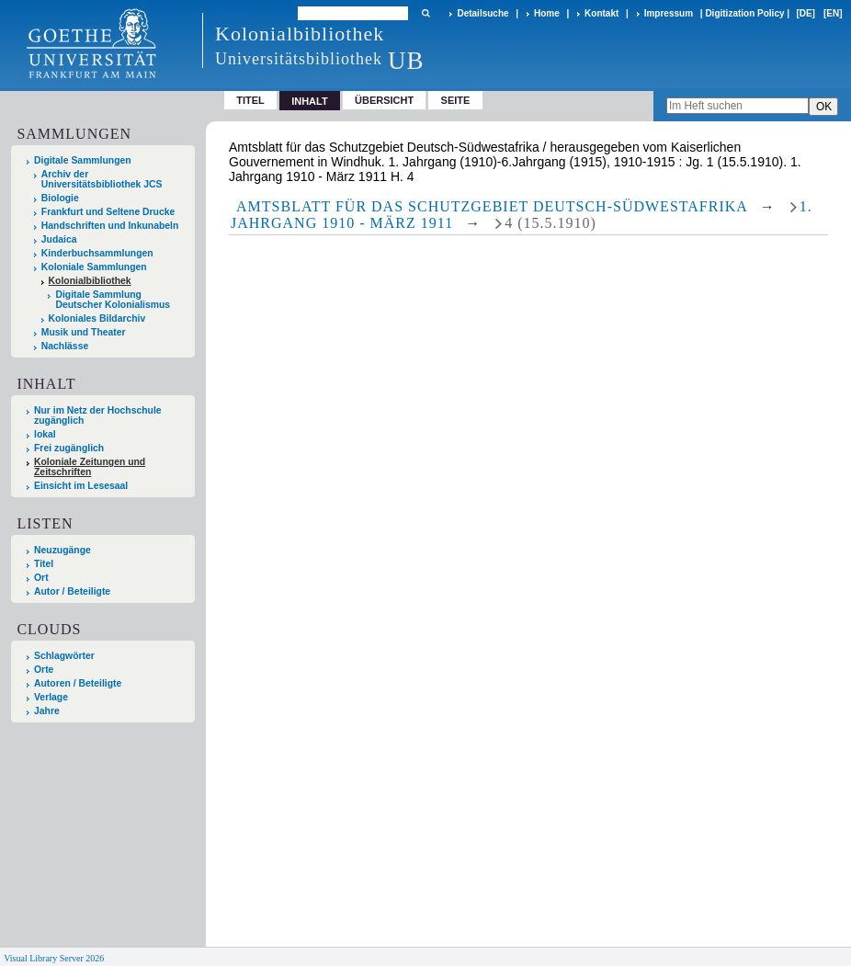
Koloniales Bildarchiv (97, 318)
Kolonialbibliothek (90, 281)
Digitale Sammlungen (82, 160)
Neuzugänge (62, 550)
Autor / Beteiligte (72, 591)
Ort (41, 578)
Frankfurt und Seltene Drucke (108, 212)
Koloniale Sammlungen (94, 267)
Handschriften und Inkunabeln (110, 226)
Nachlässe (64, 346)
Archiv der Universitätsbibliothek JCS (102, 179)
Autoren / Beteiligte (77, 683)
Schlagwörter (64, 656)
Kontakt (601, 13)
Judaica (59, 239)
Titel (250, 100)
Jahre (47, 711)
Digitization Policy (744, 13)
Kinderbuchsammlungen (97, 253)
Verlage (51, 697)
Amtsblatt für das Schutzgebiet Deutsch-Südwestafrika (492, 206)
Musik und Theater (83, 332)
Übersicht (384, 100)
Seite (456, 100)
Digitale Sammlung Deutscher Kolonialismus (112, 300)
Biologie (60, 198)
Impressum (668, 13)
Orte (43, 670)
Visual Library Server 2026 (54, 958)
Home (547, 13)
